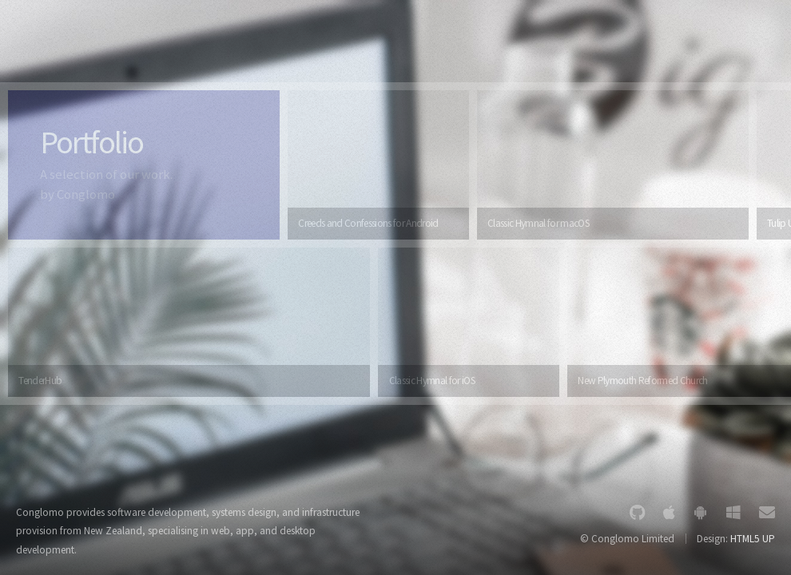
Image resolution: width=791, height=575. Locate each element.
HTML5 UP (752, 538)
